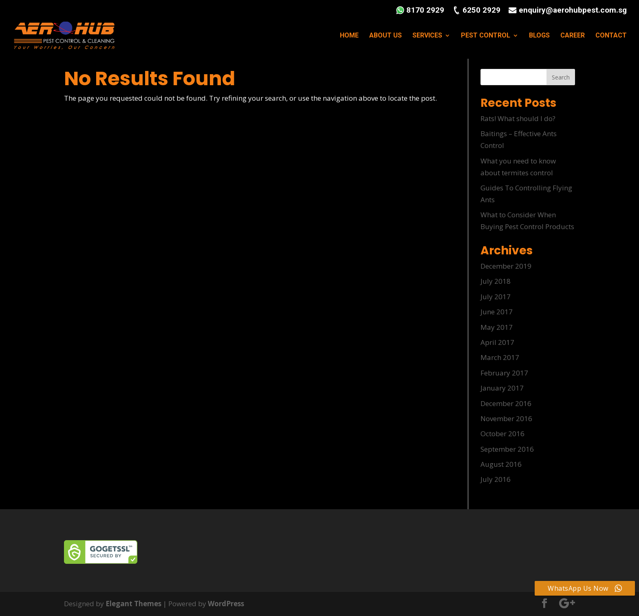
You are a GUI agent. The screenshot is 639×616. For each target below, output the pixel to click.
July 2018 (495, 281)
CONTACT (611, 36)
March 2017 (499, 357)
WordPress (226, 603)
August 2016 (501, 464)
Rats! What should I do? (517, 118)
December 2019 (505, 266)
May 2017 (496, 327)
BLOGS (539, 36)
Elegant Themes (133, 603)
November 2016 (506, 418)
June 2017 (496, 311)
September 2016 (507, 449)
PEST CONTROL (485, 36)
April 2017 (497, 342)
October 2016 (502, 433)
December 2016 (505, 403)
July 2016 (495, 479)
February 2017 (504, 373)
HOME (349, 36)
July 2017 (495, 296)
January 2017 (502, 388)
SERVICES (427, 36)
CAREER (572, 36)
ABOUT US (385, 36)
